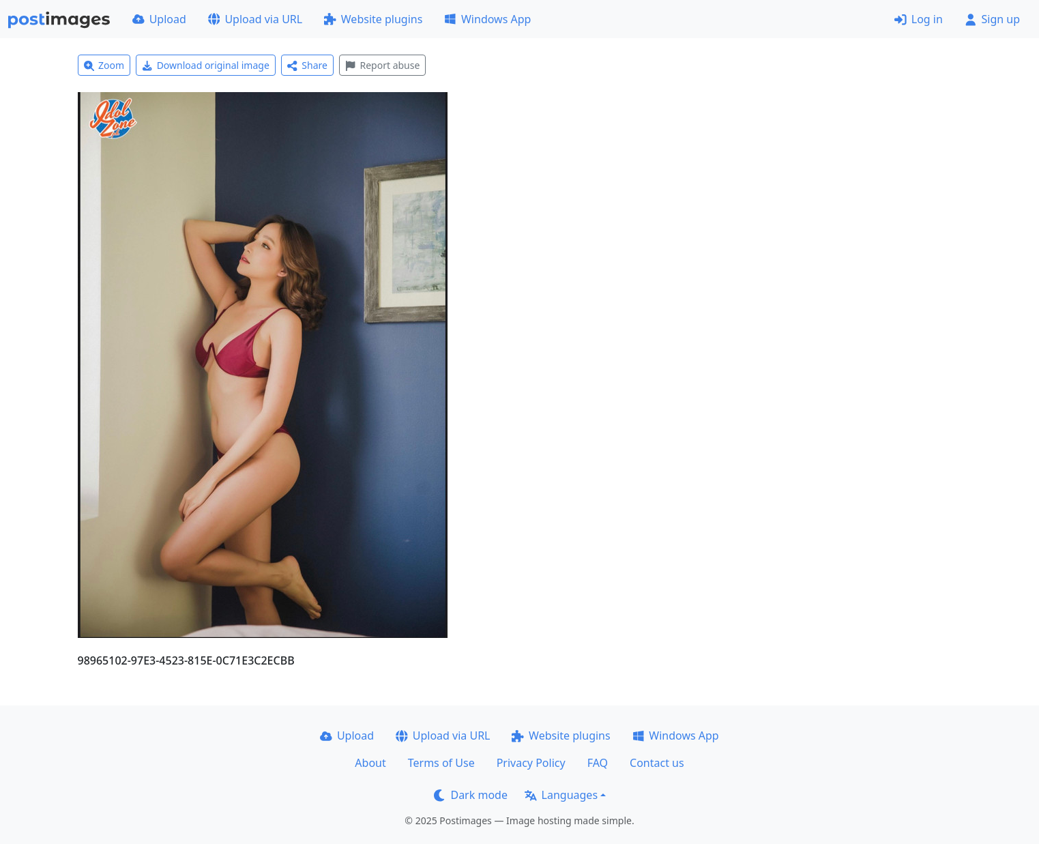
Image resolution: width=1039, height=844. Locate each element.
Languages (561, 794)
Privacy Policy (531, 762)
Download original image (205, 65)
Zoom (104, 65)
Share (307, 65)
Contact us (657, 762)
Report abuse (382, 65)
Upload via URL (255, 19)
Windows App (487, 19)
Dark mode (471, 794)
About (370, 762)
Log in (918, 19)
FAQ (597, 762)
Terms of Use (441, 762)
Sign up (992, 19)
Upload (159, 19)
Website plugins (373, 19)
